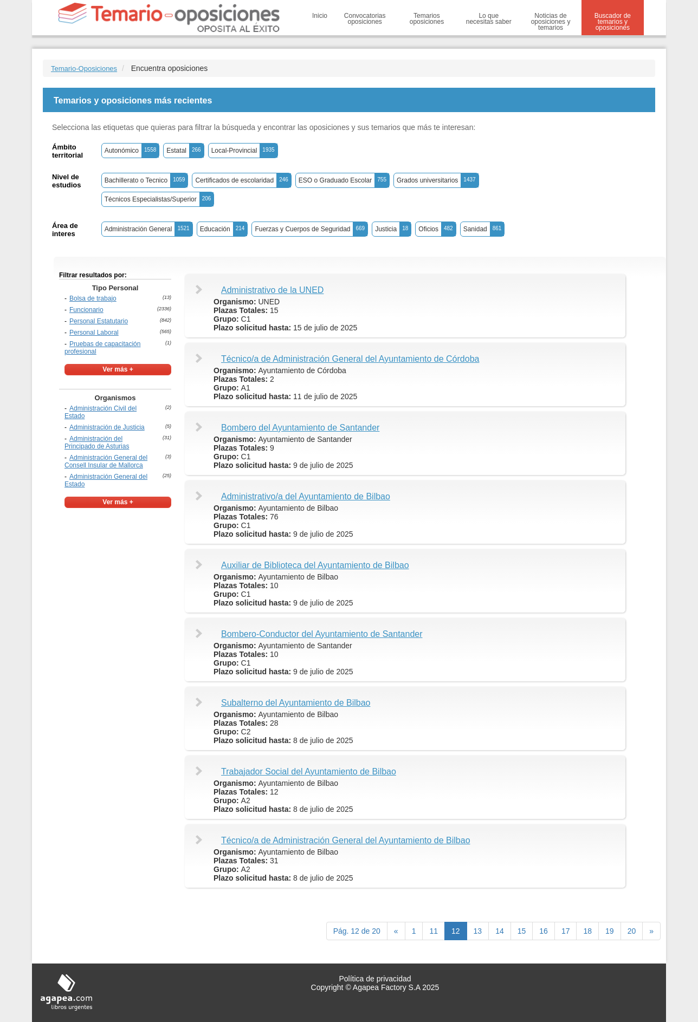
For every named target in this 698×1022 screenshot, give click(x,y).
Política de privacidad (375, 978)
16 (543, 931)
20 (632, 931)
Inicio (319, 15)
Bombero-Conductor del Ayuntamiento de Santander (322, 634)
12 (455, 931)
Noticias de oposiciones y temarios (551, 21)
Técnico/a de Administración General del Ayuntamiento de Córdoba (350, 358)
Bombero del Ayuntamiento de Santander (300, 427)
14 (499, 931)
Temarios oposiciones (427, 18)
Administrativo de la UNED (272, 290)
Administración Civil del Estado (100, 412)
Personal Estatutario (98, 321)
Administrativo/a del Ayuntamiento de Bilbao (305, 496)
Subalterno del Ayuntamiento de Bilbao (295, 702)
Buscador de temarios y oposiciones (612, 21)
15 (522, 931)
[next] (651, 931)
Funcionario (86, 310)
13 (478, 931)
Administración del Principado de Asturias (96, 442)
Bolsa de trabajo (93, 298)
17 (565, 931)
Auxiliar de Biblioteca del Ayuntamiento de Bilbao (315, 565)
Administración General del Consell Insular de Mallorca (105, 461)
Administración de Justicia (107, 427)
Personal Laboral (94, 332)
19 (609, 931)
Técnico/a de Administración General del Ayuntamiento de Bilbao (345, 840)
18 (587, 931)
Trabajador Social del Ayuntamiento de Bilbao (308, 771)
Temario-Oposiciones (84, 68)
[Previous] (396, 931)
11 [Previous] (433, 931)
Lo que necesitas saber (489, 18)
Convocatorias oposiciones (365, 18)
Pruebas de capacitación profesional (102, 347)
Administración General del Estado (105, 480)
